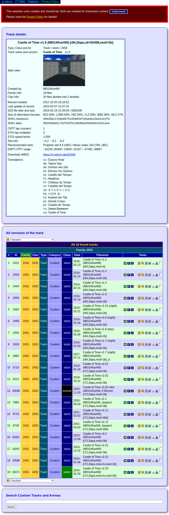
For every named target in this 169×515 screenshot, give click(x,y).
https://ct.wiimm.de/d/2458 (59, 154)
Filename (102, 255)
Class (67, 255)
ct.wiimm (7, 1)
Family (26, 255)
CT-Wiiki (20, 1)
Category (55, 255)
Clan (35, 255)
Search (11, 507)
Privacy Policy (35, 16)
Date (77, 255)
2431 (26, 262)
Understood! (118, 11)
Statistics (33, 1)
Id (16, 255)
